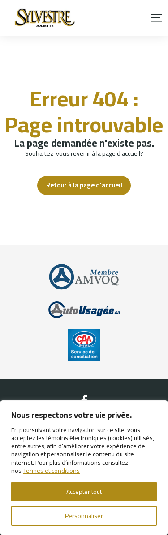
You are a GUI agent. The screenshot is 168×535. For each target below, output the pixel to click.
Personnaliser (84, 516)
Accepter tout (84, 491)
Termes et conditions (51, 470)
